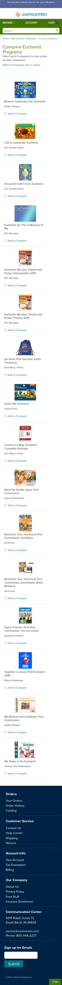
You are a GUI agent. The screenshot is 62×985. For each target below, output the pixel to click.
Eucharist (31, 38)
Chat (55, 981)
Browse (8, 22)
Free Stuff (12, 896)
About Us (12, 886)
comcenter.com (31, 13)
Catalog (11, 810)
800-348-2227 (26, 935)
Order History (15, 805)
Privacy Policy (15, 891)
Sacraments (17, 38)
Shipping (12, 838)
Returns (11, 843)
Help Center (14, 833)
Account (31, 22)
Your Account (15, 859)
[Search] (31, 30)
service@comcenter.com (22, 931)
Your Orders (14, 800)
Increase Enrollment (19, 901)
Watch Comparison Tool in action (21, 65)
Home (6, 38)
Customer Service (20, 821)
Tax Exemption (16, 864)
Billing (10, 869)
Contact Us (13, 828)
